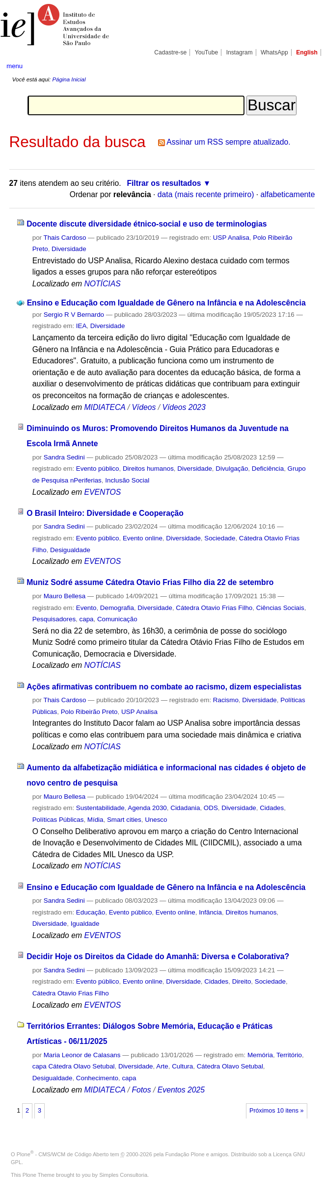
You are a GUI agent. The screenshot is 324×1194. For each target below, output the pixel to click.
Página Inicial (68, 79)
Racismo (226, 700)
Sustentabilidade (100, 808)
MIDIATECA (104, 407)
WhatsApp (274, 52)
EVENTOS (102, 492)
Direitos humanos (148, 468)
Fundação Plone (185, 1154)
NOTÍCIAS (102, 283)
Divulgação (232, 468)
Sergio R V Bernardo (74, 314)
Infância (210, 912)
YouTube (206, 52)
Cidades (272, 808)
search (301, 66)
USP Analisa (231, 237)
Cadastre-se (170, 52)
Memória (260, 1055)
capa (87, 619)
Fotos (141, 1090)
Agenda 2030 (147, 808)
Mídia (95, 819)
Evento (86, 607)
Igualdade (85, 923)
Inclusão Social (127, 480)
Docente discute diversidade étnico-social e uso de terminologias (147, 224)
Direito (241, 981)
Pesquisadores (54, 619)
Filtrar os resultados (164, 183)
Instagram (239, 52)
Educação (90, 912)
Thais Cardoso (64, 237)
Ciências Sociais (280, 607)
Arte (162, 1066)
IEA (81, 326)
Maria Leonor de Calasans (82, 1055)
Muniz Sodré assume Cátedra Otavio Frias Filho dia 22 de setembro (150, 582)
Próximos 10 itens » (276, 1110)
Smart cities (124, 819)
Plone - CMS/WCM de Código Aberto (63, 1154)
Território (289, 1055)
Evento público (97, 468)
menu (14, 66)
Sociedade (219, 538)
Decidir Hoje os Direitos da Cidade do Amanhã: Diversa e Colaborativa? (158, 956)
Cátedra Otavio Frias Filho (214, 607)
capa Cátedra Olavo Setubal (73, 1066)
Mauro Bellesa (64, 596)
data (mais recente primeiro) (206, 194)
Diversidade (69, 249)
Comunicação (117, 619)
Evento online (142, 538)
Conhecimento (97, 1078)
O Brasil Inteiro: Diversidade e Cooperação (105, 513)
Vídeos (144, 407)
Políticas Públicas (58, 819)
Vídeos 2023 (183, 407)
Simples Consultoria (123, 1175)
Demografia (117, 607)
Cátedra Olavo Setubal (230, 1066)
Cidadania (185, 808)
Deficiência (268, 468)
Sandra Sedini (64, 457)
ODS (211, 808)
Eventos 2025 (181, 1090)
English (307, 52)
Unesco (156, 819)
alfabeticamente (288, 194)
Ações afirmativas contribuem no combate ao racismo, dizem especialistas (164, 687)
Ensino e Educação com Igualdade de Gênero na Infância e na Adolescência (166, 303)
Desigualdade (70, 550)
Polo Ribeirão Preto (89, 711)
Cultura (182, 1066)
